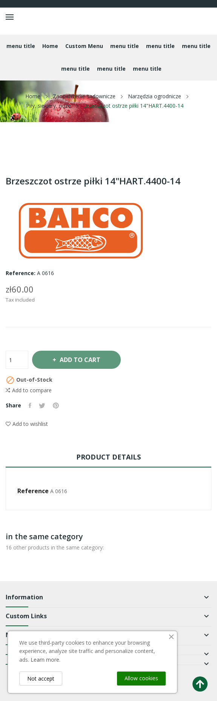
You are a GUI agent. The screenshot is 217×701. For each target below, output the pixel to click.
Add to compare (29, 390)
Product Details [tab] (108, 456)
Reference (33, 491)
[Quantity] (17, 360)
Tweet (42, 405)
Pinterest (56, 405)
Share (30, 405)
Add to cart (79, 360)
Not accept (40, 678)
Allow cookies (141, 678)
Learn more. (45, 659)
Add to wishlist (27, 423)
